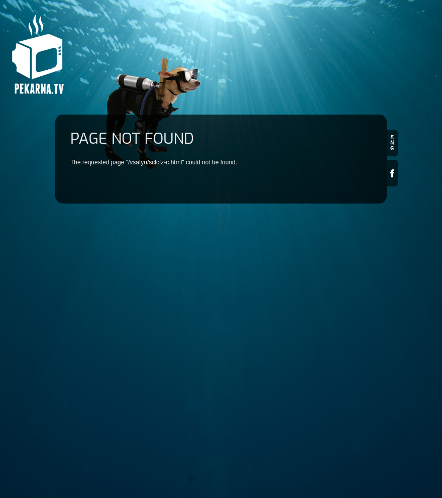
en (392, 143)
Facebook (392, 173)
